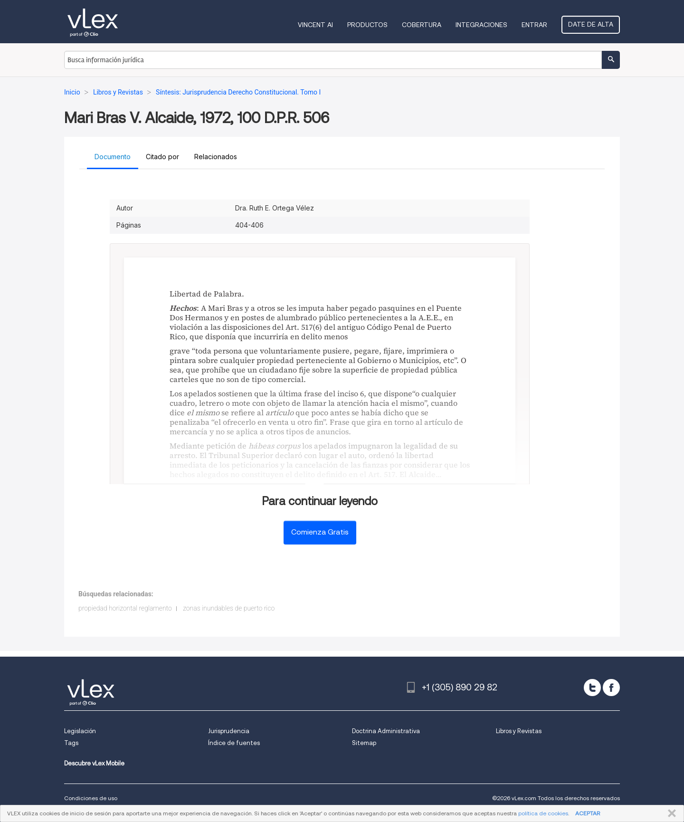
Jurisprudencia (228, 731)
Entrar (534, 25)
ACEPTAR (587, 813)
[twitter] (592, 687)
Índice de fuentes (234, 742)
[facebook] (611, 687)
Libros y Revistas (519, 731)
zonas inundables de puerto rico (229, 608)
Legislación (80, 731)
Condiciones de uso (90, 798)
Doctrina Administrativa (386, 731)
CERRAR (670, 813)
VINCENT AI (315, 25)
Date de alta (590, 24)
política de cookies (543, 813)
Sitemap (364, 742)
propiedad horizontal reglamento (125, 608)
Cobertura (421, 25)
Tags (71, 742)
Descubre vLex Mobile (94, 763)
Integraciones (481, 25)
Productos (367, 25)
